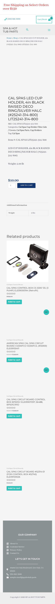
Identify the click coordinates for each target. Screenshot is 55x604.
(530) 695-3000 (13, 19)
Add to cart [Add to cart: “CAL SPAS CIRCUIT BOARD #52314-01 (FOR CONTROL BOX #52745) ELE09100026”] (14, 488)
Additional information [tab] (17, 205)
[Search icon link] (27, 30)
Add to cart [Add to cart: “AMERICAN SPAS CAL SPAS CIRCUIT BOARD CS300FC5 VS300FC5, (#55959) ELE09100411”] (14, 360)
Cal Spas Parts (23, 130)
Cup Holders (36, 130)
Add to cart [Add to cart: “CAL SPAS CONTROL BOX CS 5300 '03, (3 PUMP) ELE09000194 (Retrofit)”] (14, 302)
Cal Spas (16, 133)
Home (9, 38)
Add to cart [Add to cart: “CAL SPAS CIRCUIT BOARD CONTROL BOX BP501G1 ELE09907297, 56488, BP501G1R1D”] (14, 416)
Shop (15, 38)
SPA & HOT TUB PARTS (10, 30)
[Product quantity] (11, 185)
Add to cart (26, 185)
